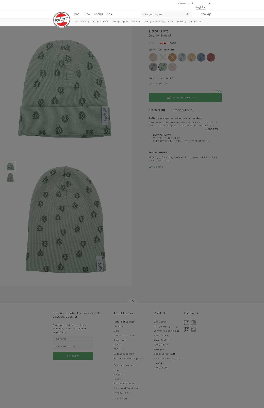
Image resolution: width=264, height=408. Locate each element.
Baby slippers (120, 21)
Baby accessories (155, 21)
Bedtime (136, 21)
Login (208, 3)
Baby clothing (81, 21)
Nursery (181, 21)
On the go (195, 21)
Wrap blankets (100, 21)
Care (171, 21)
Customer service (186, 3)
